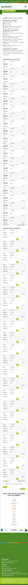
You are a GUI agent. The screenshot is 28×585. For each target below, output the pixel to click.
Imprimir (23, 488)
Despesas (17, 13)
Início (4, 13)
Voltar (4, 487)
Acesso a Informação (10, 13)
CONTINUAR (23, 580)
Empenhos (22, 13)
